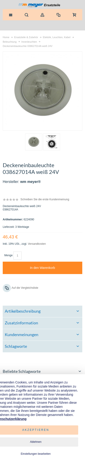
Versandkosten (37, 243)
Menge (8, 255)
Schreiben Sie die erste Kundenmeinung (44, 199)
